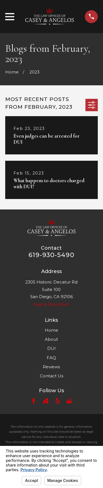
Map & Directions (51, 304)
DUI (51, 348)
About (51, 339)
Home (51, 330)
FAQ (51, 357)
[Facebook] (34, 401)
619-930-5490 (51, 255)
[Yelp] (57, 401)
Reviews (51, 366)
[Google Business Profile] (69, 401)
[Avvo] (45, 401)
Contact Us (51, 375)
